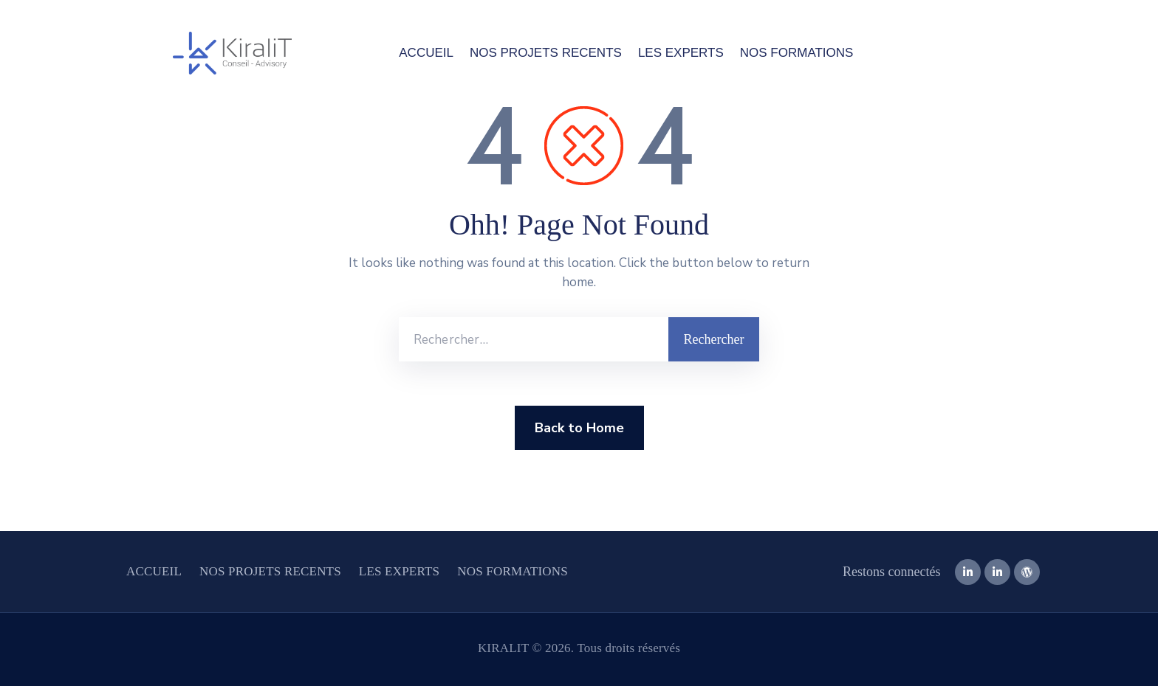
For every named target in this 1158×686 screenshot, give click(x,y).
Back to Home (579, 428)
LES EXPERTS (681, 53)
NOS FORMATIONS (797, 53)
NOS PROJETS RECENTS (546, 53)
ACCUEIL (426, 53)
